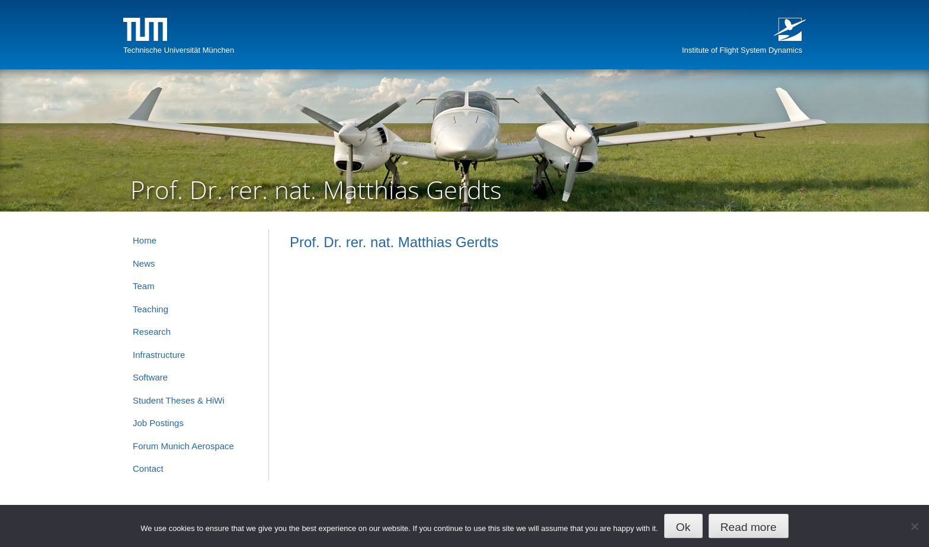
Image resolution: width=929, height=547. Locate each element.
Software (150, 377)
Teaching (150, 309)
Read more (748, 527)
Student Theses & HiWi (179, 400)
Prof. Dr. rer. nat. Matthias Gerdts (394, 242)
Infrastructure (159, 355)
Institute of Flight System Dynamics (742, 50)
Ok (683, 527)
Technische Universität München (178, 50)
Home (144, 240)
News (144, 263)
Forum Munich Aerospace (183, 446)
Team (144, 286)
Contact (148, 468)
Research (152, 332)
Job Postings (158, 423)
